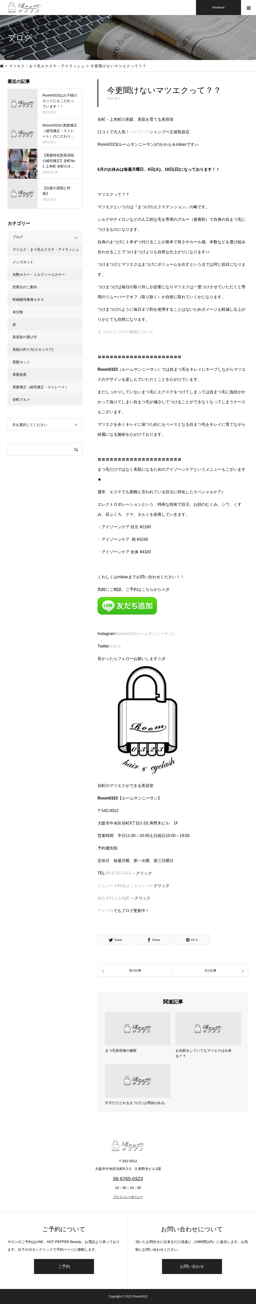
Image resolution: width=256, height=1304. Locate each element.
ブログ (17, 237)
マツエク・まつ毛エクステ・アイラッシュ (45, 250)
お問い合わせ (192, 1266)
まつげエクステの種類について (126, 332)
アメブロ (106, 910)
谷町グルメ (21, 400)
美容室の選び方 (24, 337)
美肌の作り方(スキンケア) (32, 350)
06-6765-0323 (118, 873)
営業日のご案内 (24, 287)
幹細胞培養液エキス (28, 300)
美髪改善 (19, 374)
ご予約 (64, 1266)
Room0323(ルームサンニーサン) (144, 634)
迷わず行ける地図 (114, 898)
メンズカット (23, 262)
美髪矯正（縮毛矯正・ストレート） (40, 387)
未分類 (17, 312)
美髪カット (21, 362)
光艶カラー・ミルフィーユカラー (38, 274)
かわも (115, 646)
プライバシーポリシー (128, 1197)
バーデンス (140, 132)
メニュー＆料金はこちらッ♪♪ (124, 886)
